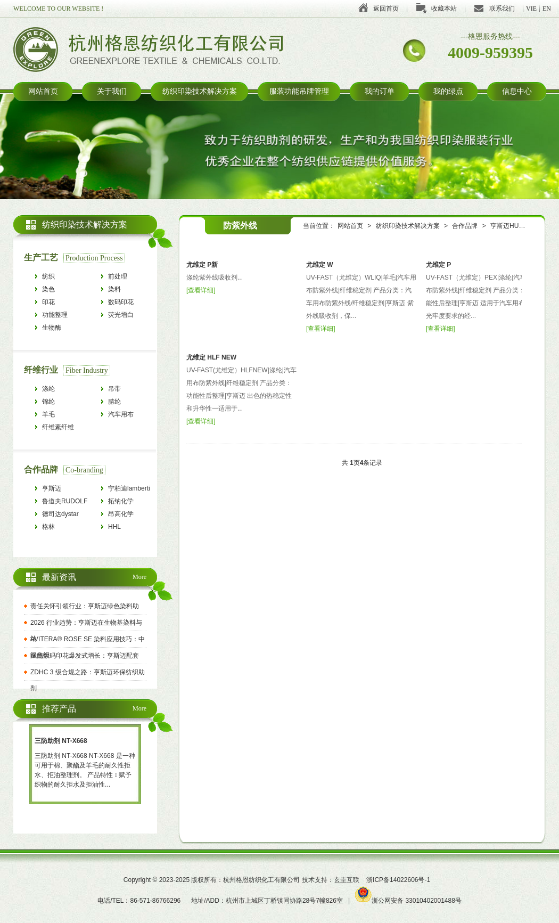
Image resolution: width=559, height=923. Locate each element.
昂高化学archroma (121, 515)
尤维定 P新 (202, 264)
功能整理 (55, 314)
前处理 (117, 276)
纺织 (48, 276)
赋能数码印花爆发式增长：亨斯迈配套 (84, 655)
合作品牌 (465, 226)
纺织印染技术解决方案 (199, 91)
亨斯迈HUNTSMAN (518, 226)
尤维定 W (319, 264)
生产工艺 (41, 257)
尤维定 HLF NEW (211, 357)
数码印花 (121, 302)
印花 (48, 302)
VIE (531, 8)
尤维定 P (438, 264)
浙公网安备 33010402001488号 (408, 900)
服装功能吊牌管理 (299, 91)
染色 (48, 289)
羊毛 (48, 414)
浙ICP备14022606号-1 (398, 880)
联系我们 (502, 8)
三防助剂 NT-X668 (61, 741)
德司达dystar (60, 514)
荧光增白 (121, 314)
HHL (114, 526)
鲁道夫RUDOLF (64, 501)
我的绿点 (448, 91)
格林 (48, 526)
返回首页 (386, 8)
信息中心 (517, 91)
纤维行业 (41, 369)
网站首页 (43, 91)
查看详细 (200, 290)
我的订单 (379, 91)
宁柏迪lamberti (129, 488)
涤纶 (48, 389)
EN (546, 8)
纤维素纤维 (58, 427)
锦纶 (48, 401)
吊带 (114, 389)
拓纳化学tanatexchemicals (132, 502)
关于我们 (112, 91)
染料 (114, 289)
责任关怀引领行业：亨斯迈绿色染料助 (84, 606)
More (139, 577)
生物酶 (51, 327)
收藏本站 (444, 8)
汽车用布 (121, 414)
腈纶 (114, 401)
